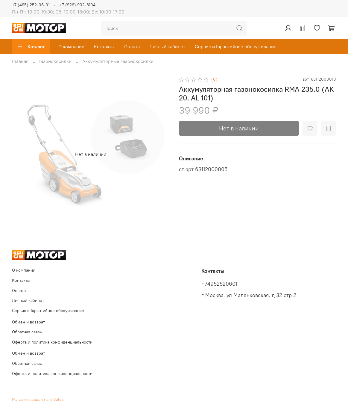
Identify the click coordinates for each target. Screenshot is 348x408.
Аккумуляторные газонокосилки (118, 61)
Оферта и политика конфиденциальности (52, 342)
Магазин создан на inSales (38, 399)
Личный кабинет (167, 46)
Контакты (104, 46)
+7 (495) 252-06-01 (31, 4)
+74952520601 (219, 284)
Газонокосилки (55, 61)
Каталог (31, 46)
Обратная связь (27, 332)
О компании (71, 46)
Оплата (132, 46)
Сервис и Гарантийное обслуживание (235, 46)
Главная (20, 61)
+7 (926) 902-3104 (77, 4)
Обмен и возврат (28, 322)
